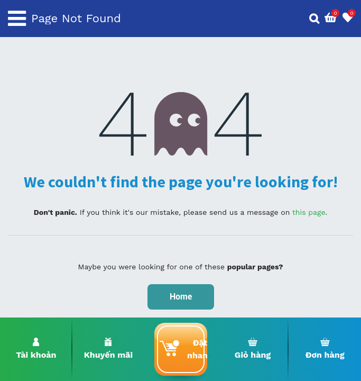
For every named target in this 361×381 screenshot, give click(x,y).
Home (181, 297)
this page (309, 212)
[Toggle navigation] (17, 18)
